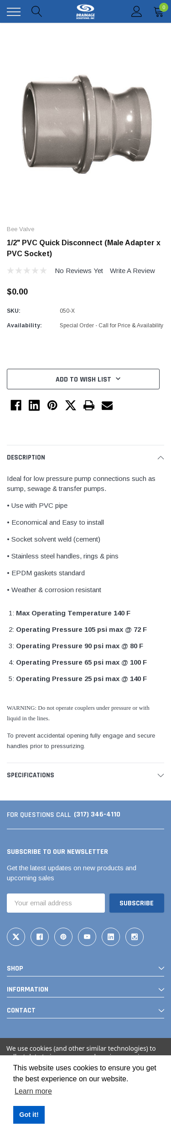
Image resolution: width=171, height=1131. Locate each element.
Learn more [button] (33, 1091)
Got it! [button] (28, 1114)
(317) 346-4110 (97, 814)
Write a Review (132, 270)
